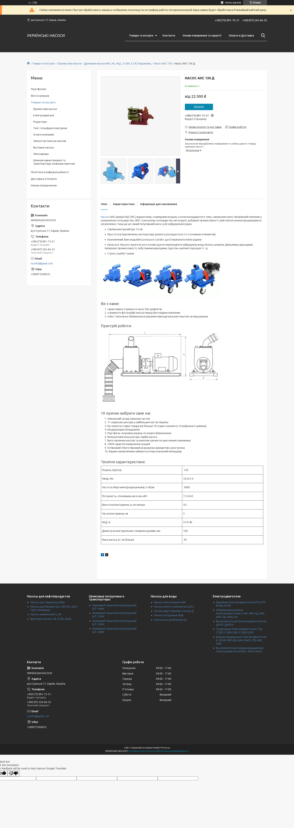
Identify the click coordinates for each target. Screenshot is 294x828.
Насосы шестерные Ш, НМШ (47, 602)
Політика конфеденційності (50, 172)
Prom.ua (165, 747)
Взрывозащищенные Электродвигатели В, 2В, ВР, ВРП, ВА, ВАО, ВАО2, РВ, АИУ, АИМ (241, 640)
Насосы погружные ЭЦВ (168, 615)
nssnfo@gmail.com (42, 263)
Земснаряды (41, 153)
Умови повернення (44, 185)
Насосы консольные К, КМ (170, 602)
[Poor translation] (14, 773)
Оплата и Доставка (241, 35)
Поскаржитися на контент (142, 751)
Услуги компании (43, 134)
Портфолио (38, 89)
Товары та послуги (141, 35)
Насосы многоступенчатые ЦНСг (174, 606)
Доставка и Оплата (44, 178)
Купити (199, 106)
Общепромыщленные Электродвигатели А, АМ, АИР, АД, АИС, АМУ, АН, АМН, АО (240, 613)
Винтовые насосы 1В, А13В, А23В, (51, 618)
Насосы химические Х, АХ (45, 614)
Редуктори (40, 121)
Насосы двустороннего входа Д (174, 610)
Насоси (105, 216)
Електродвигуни (43, 115)
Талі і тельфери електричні (50, 128)
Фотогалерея (40, 95)
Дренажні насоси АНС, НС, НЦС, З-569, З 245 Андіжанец (117, 63)
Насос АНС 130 (163, 63)
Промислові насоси (69, 63)
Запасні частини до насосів (49, 140)
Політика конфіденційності (174, 751)
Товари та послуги (43, 63)
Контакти (169, 35)
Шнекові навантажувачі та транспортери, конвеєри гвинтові (54, 162)
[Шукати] (262, 35)
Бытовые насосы (43, 147)
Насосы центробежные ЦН (170, 619)
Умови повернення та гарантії (202, 35)
